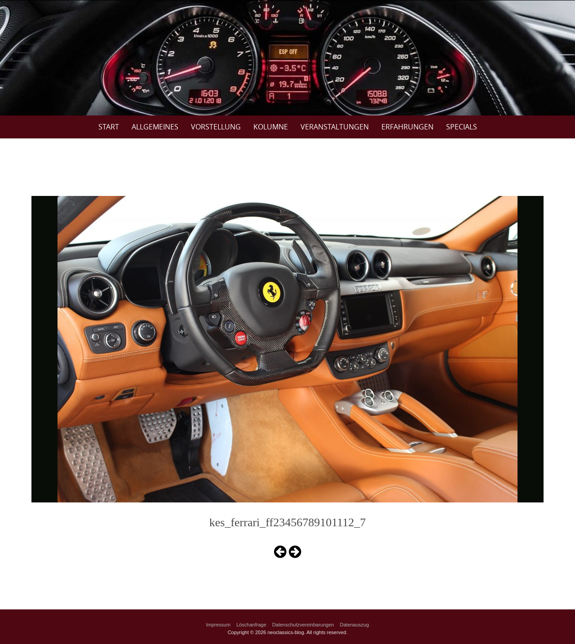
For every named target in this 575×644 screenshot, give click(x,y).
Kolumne (270, 127)
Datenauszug (354, 624)
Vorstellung (216, 127)
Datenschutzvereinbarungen (303, 624)
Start (108, 127)
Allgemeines (155, 127)
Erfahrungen (407, 127)
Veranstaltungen (335, 127)
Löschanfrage (251, 624)
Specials (461, 127)
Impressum (218, 624)
